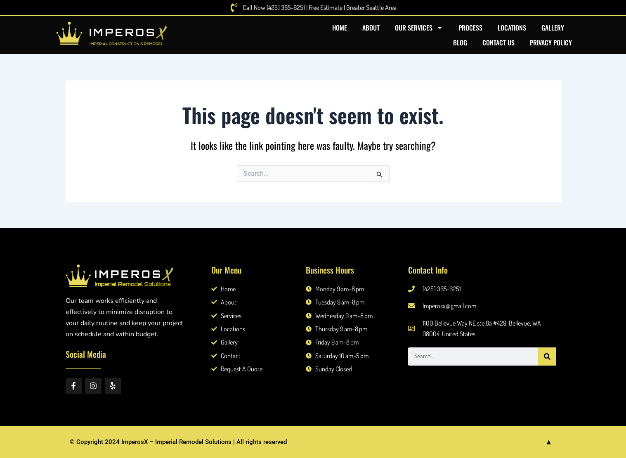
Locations (512, 28)
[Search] (547, 356)
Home (339, 28)
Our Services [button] (419, 27)
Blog (460, 42)
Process (470, 28)
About (371, 28)
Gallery (552, 28)
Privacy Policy (551, 42)
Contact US (498, 42)
